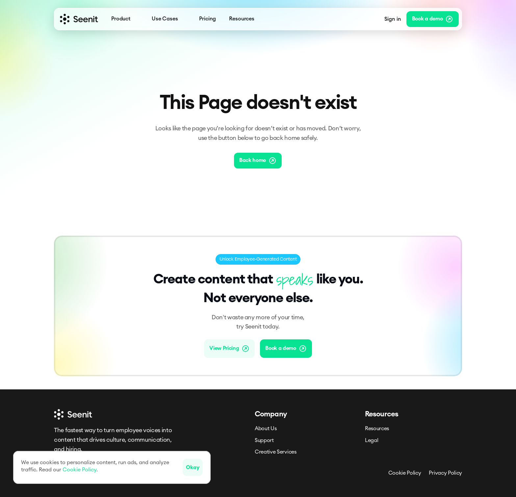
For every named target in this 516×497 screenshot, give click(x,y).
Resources (377, 428)
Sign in (392, 19)
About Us (265, 428)
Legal (371, 440)
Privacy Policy (445, 473)
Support (264, 440)
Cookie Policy (404, 473)
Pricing (207, 18)
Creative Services (276, 452)
